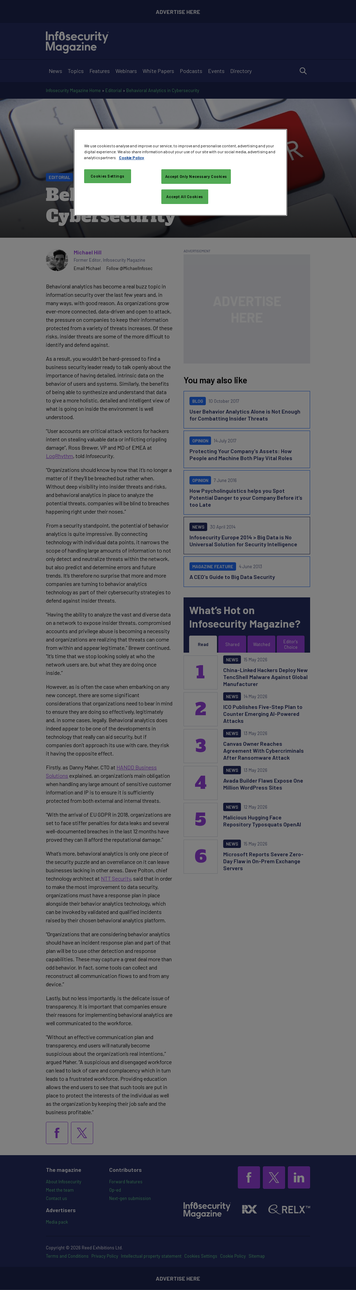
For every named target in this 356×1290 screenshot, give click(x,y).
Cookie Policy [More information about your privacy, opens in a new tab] (131, 157)
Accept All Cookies (184, 196)
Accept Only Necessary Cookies (196, 176)
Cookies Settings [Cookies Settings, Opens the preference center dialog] (107, 176)
